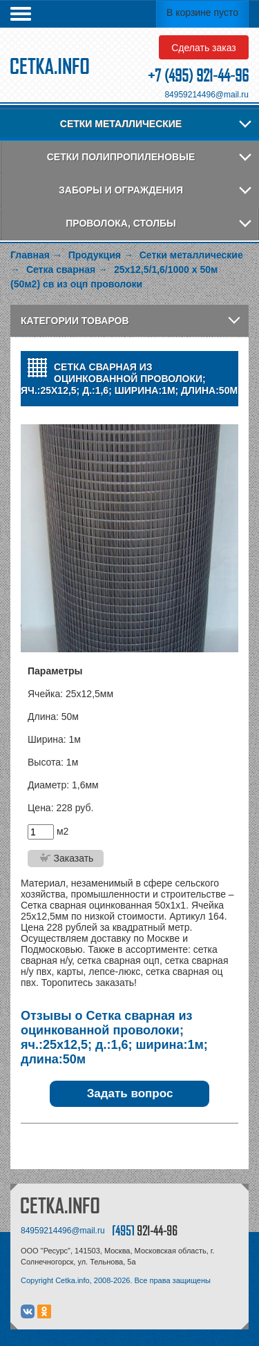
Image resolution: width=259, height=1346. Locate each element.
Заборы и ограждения (121, 190)
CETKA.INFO (60, 1205)
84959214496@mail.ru (206, 94)
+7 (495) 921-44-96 (198, 75)
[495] (145, 1230)
